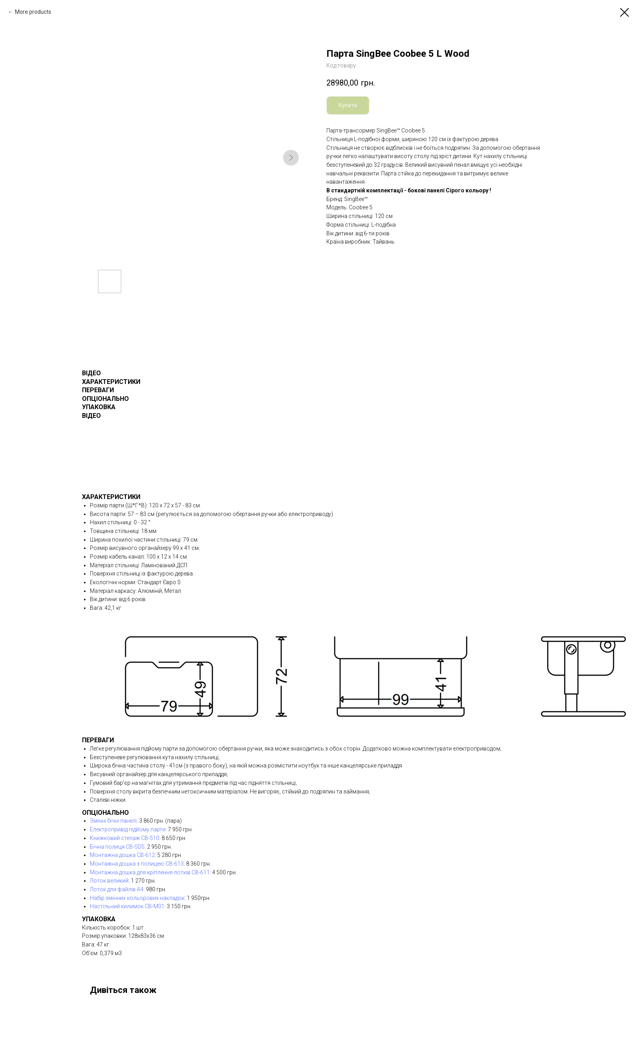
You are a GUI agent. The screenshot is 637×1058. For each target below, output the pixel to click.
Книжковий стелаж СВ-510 (124, 838)
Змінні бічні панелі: (114, 821)
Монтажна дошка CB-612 (122, 855)
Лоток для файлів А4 (116, 889)
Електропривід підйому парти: (128, 829)
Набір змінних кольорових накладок (137, 898)
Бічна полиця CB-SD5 (117, 847)
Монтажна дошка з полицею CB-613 (137, 864)
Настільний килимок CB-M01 (127, 906)
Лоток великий (109, 880)
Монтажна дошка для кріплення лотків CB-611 (150, 872)
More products (33, 12)
